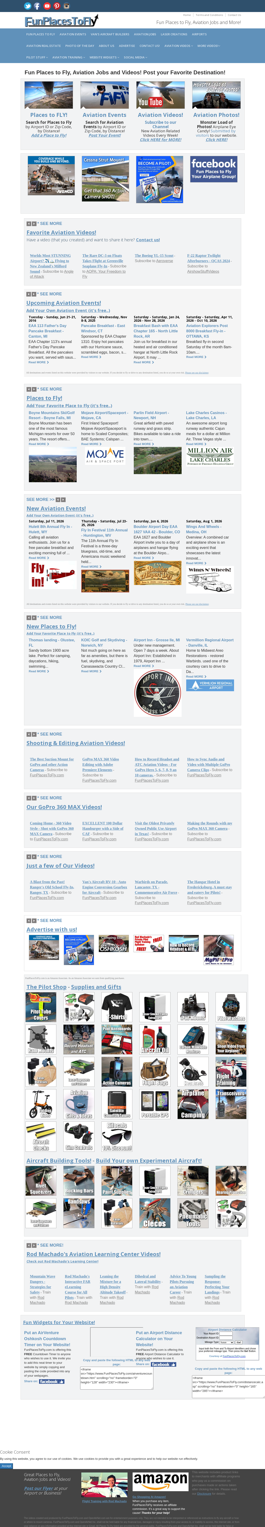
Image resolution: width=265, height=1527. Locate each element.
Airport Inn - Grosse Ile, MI (157, 640)
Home (187, 15)
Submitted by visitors (216, 133)
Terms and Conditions (209, 15)
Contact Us (234, 15)
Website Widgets (104, 57)
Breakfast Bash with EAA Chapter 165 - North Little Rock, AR (156, 331)
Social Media (135, 57)
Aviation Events (73, 34)
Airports (199, 34)
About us (106, 46)
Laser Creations (174, 34)
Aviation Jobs (145, 34)
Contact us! (150, 46)
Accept (6, 1466)
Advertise (127, 46)
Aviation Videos (178, 46)
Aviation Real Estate (43, 46)
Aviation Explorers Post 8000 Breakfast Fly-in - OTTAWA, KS (207, 331)
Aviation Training (68, 57)
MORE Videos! (209, 46)
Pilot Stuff (37, 57)
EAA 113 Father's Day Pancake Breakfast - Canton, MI (48, 331)
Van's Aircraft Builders (110, 34)
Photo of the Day (79, 46)
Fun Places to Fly (40, 34)
